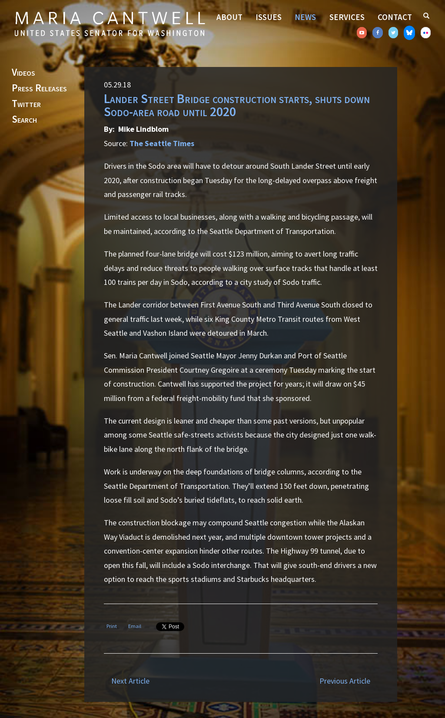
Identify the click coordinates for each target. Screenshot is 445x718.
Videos (23, 72)
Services (347, 17)
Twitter (26, 104)
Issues (269, 17)
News (305, 17)
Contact (395, 17)
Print (111, 626)
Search (24, 119)
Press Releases (39, 88)
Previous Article (344, 681)
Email (134, 626)
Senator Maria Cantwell (109, 23)
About (229, 17)
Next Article (130, 681)
